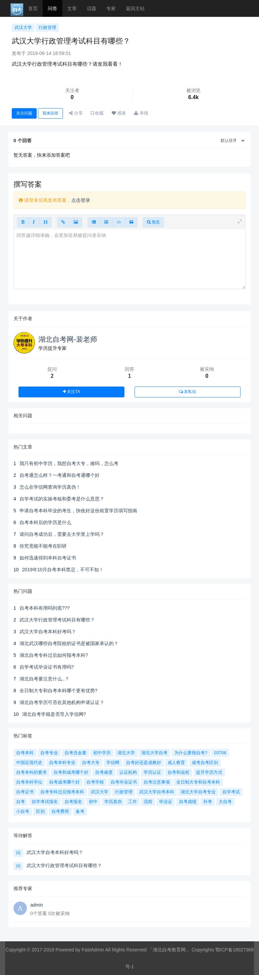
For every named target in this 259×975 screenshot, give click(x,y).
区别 (40, 811)
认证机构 (128, 772)
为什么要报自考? (190, 752)
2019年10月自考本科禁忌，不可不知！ (63, 569)
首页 (33, 8)
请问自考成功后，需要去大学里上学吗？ (62, 534)
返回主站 (135, 8)
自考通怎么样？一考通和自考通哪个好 (60, 475)
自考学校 (95, 782)
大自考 (225, 801)
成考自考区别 (205, 762)
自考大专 (91, 762)
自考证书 (25, 791)
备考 (80, 811)
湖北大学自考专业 (198, 791)
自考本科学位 (29, 782)
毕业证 (165, 801)
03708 (220, 752)
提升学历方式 (209, 772)
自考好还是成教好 (143, 762)
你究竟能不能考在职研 (43, 546)
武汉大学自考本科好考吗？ (48, 631)
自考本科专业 (62, 762)
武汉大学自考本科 (156, 791)
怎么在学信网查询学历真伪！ (50, 487)
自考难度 (104, 772)
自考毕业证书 (124, 782)
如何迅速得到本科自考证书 (48, 557)
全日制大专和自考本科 (198, 782)
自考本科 (25, 752)
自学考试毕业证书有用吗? (47, 667)
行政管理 (47, 27)
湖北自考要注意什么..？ (44, 678)
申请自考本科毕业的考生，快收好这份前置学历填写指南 (78, 510)
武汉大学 (23, 27)
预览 (153, 222)
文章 (72, 8)
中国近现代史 (29, 762)
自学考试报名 (45, 801)
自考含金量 (75, 752)
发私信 (187, 391)
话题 (91, 8)
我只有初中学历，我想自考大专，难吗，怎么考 (69, 463)
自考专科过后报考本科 (62, 791)
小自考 (22, 811)
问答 (52, 8)
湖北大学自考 (154, 752)
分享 (76, 113)
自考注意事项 (157, 782)
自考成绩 (187, 801)
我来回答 (50, 113)
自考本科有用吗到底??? (45, 608)
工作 (132, 801)
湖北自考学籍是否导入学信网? (54, 714)
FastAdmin (93, 949)
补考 (207, 801)
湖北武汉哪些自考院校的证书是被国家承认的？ (69, 643)
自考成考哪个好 (64, 782)
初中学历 (102, 752)
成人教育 (176, 762)
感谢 (119, 113)
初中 (93, 801)
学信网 (112, 762)
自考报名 (73, 801)
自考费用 (60, 811)
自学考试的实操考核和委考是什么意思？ (62, 498)
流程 (148, 801)
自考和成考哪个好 (70, 772)
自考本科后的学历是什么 (45, 522)
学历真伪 (113, 801)
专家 (111, 8)
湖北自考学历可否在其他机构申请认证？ (62, 702)
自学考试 (231, 791)
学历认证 (152, 772)
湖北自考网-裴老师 (67, 339)
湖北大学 (126, 752)
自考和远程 (178, 772)
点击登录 (80, 200)
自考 (20, 801)
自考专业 (49, 752)
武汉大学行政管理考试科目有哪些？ (57, 619)
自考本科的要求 (31, 772)
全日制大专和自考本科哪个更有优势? (59, 690)
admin (36, 905)
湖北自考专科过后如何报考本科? (54, 655)
